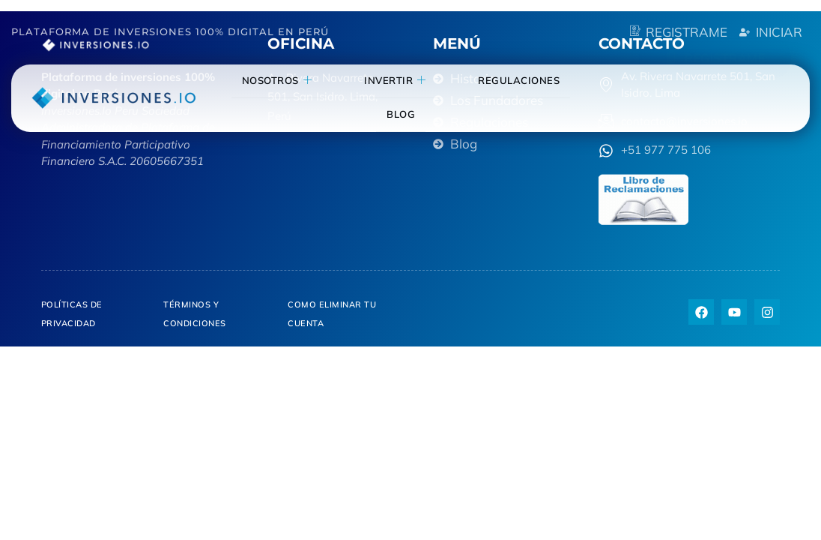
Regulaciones (510, 80)
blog (413, 114)
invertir (408, 80)
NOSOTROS (310, 80)
